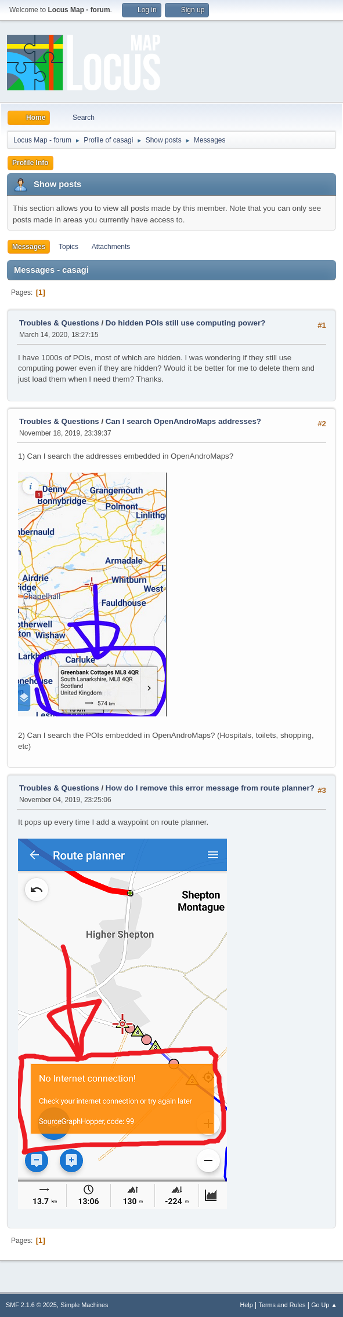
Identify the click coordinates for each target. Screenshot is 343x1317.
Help (246, 1304)
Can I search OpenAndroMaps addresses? (183, 421)
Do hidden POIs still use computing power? (185, 323)
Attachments (111, 247)
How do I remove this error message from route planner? (210, 788)
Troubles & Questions (59, 323)
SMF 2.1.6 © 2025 (31, 1304)
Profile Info (30, 163)
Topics (68, 247)
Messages (28, 247)
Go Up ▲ (324, 1304)
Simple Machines (84, 1304)
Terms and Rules (282, 1304)
